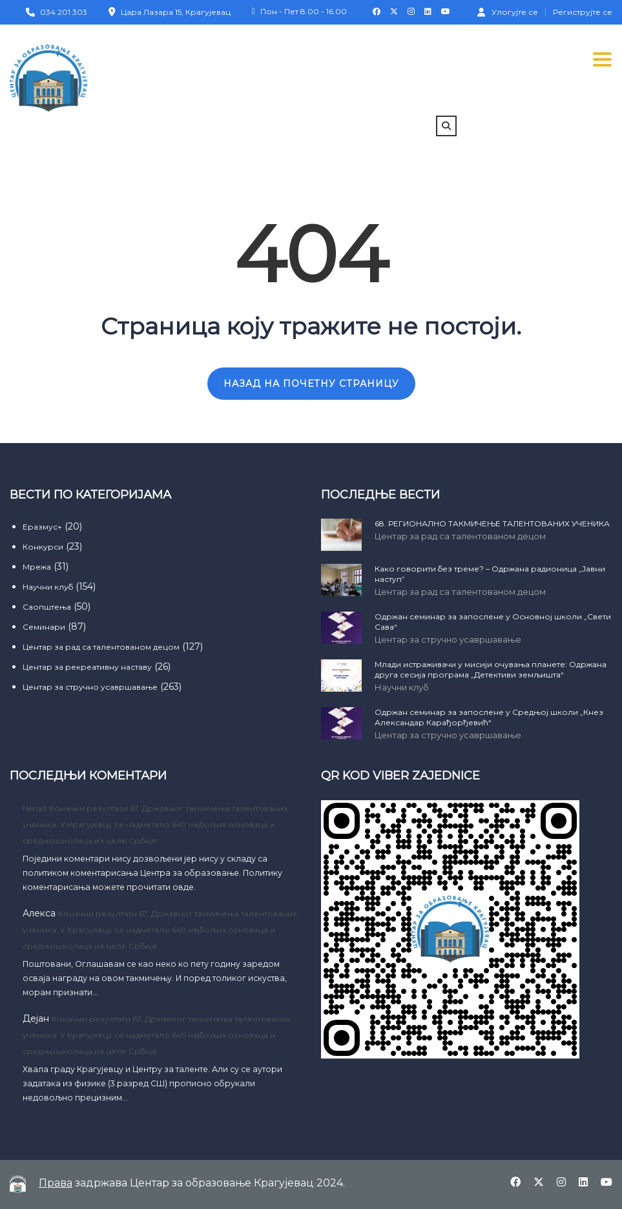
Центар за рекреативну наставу (87, 667)
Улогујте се (507, 11)
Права (55, 1183)
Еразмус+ (42, 527)
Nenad (35, 808)
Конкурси (43, 547)
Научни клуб (48, 587)
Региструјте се (582, 12)
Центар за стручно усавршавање (90, 687)
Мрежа (37, 567)
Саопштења (47, 607)
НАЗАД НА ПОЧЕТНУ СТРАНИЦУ (311, 383)
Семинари (44, 627)
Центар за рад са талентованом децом (101, 647)
